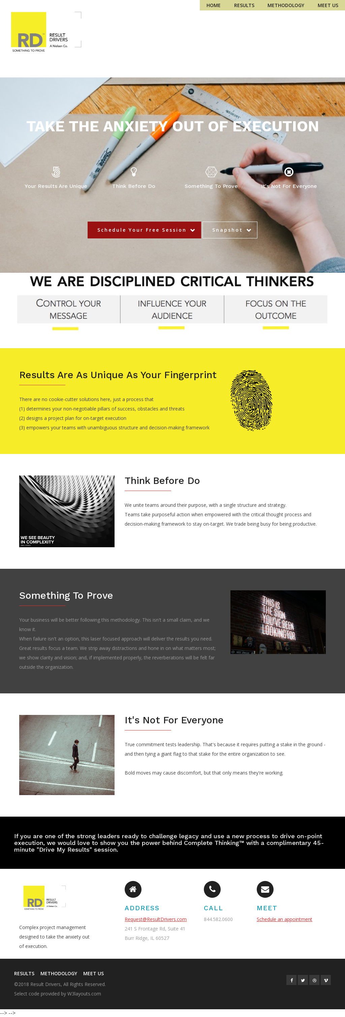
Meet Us (328, 5)
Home (214, 5)
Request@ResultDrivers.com (156, 919)
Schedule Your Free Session (142, 230)
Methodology (286, 5)
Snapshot (227, 230)
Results (244, 5)
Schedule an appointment (284, 919)
